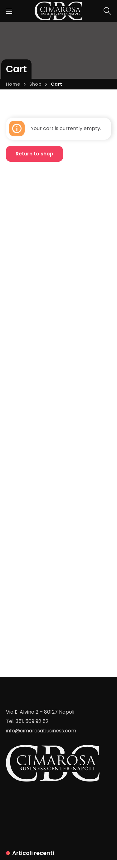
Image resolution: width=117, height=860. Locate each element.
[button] (107, 11)
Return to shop (34, 153)
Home (13, 84)
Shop (35, 84)
